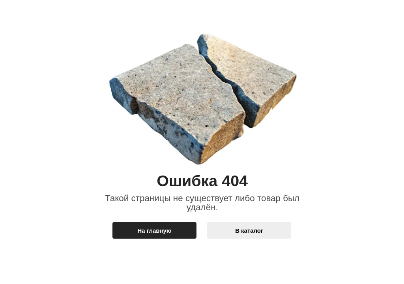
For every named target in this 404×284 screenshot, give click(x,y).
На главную (155, 230)
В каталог (249, 230)
